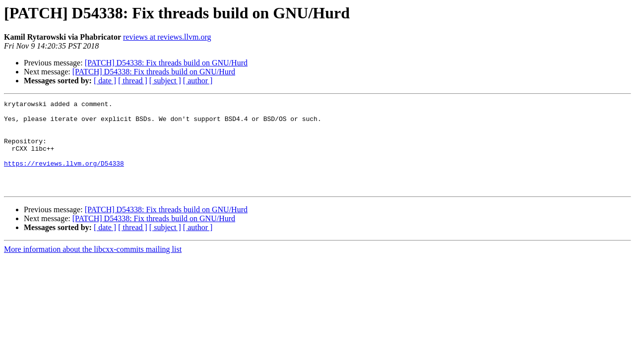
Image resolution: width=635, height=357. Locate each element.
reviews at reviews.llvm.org (167, 37)
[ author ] (198, 80)
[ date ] (105, 80)
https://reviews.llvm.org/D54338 (64, 176)
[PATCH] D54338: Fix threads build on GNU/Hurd (166, 63)
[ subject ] (165, 80)
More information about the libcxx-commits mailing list (93, 267)
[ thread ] (132, 80)
